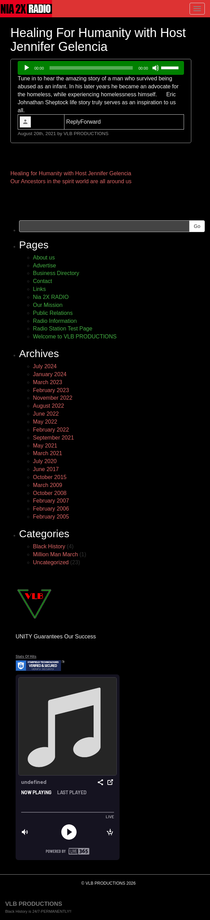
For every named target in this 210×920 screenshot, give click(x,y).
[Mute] (155, 67)
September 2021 (53, 438)
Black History (49, 546)
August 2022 (48, 406)
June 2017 (46, 469)
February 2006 (51, 509)
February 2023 (51, 390)
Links (39, 289)
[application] (101, 68)
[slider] (91, 68)
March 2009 (47, 485)
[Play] (26, 67)
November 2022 (52, 398)
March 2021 (47, 453)
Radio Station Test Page (62, 328)
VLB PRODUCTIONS (85, 133)
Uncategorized (51, 562)
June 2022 (46, 414)
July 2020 (45, 461)
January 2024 (50, 374)
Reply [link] (73, 122)
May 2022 (45, 422)
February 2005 (51, 517)
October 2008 (50, 493)
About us (44, 257)
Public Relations (53, 313)
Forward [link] (90, 122)
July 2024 (45, 366)
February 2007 (51, 501)
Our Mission (47, 305)
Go (197, 226)
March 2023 (47, 382)
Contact (42, 281)
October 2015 (50, 477)
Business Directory (56, 273)
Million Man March (55, 554)
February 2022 (51, 430)
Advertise (44, 265)
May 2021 (45, 446)
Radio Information (55, 321)
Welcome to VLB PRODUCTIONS (75, 336)
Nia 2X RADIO (51, 297)
